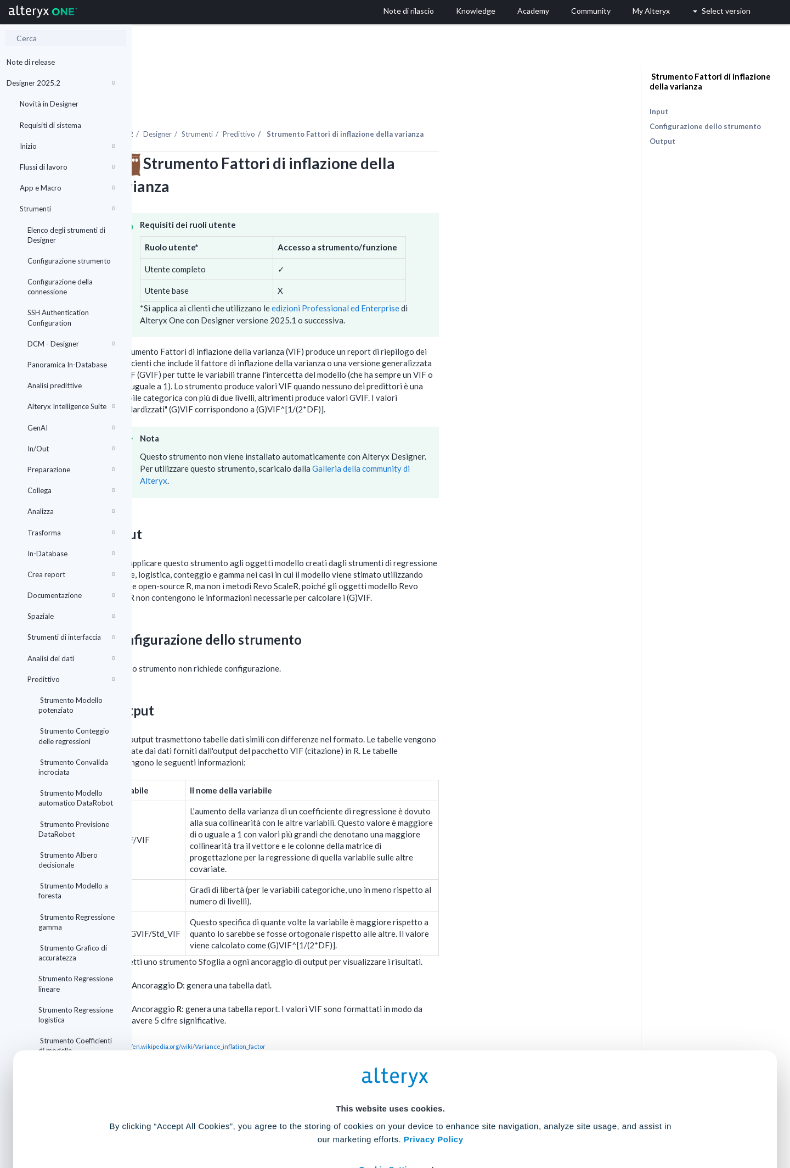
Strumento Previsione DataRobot (73, 829)
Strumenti (67, 208)
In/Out (71, 448)
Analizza (71, 511)
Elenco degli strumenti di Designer (66, 235)
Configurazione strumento (69, 260)
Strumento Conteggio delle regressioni (73, 735)
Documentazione (71, 595)
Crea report (71, 574)
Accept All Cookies (312, 1119)
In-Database (71, 553)
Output (662, 141)
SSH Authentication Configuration (58, 317)
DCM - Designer (71, 343)
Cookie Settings (390, 1087)
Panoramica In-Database (67, 364)
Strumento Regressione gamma (76, 922)
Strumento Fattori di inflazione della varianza (710, 81)
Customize (479, 1119)
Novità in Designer (49, 103)
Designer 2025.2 (61, 83)
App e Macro (67, 187)
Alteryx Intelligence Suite (71, 406)
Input (659, 111)
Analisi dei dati (71, 658)
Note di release (31, 62)
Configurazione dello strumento (705, 126)
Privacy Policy (434, 1056)
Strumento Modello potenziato (70, 705)
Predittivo (71, 679)
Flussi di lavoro (67, 167)
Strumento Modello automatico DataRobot (75, 798)
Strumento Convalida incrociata (73, 767)
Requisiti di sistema (50, 125)
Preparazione (71, 469)
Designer (289, 103)
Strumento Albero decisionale (68, 860)
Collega (71, 490)
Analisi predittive (54, 385)
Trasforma (71, 532)
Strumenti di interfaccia (71, 637)
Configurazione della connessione (60, 286)
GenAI (71, 427)
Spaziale (71, 616)
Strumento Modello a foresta (73, 890)
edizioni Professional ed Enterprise (466, 278)
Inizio (67, 146)
